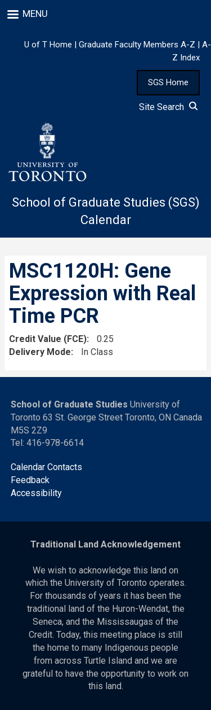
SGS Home (168, 82)
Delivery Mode (40, 352)
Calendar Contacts (46, 467)
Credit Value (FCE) (48, 339)
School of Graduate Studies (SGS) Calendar (106, 211)
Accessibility (36, 493)
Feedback (30, 480)
